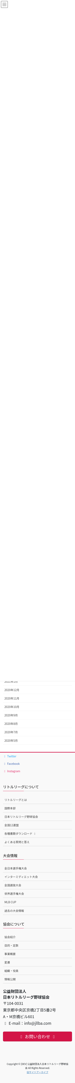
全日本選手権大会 (15, 868)
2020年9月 (11, 715)
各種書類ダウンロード (20, 833)
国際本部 (10, 808)
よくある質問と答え (17, 842)
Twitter (9, 756)
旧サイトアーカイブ (37, 1072)
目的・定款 (11, 945)
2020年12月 (11, 690)
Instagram (11, 771)
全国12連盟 (11, 825)
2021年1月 (11, 681)
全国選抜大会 (12, 885)
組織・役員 (11, 971)
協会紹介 (10, 937)
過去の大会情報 (14, 911)
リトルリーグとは (15, 800)
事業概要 (10, 954)
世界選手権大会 (14, 894)
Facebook (11, 764)
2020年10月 (11, 707)
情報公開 (10, 979)
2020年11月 (11, 698)
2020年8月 (11, 724)
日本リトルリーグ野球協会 (21, 817)
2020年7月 (11, 732)
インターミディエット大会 (21, 877)
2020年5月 (11, 740)
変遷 (7, 962)
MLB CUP (10, 902)
